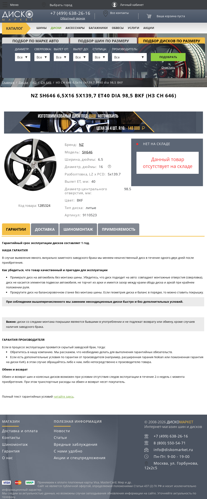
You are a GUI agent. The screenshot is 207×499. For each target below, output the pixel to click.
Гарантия (11, 451)
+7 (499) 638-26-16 (70, 13)
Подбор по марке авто (35, 40)
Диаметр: (22, 49)
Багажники (98, 28)
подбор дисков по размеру (171, 40)
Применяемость (118, 229)
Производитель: (125, 49)
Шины (41, 28)
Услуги (133, 28)
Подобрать (168, 57)
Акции (148, 28)
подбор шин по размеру (103, 40)
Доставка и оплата (20, 430)
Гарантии (16, 229)
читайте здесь (64, 396)
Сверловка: (42, 49)
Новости (62, 430)
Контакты (11, 437)
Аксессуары (75, 28)
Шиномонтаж (78, 229)
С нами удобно (68, 451)
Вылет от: (61, 49)
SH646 (87, 152)
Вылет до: (81, 49)
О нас (7, 457)
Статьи (60, 437)
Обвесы (118, 28)
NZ (81, 144)
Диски (56, 28)
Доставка (45, 229)
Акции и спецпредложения (80, 457)
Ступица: (100, 49)
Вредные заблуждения (75, 444)
